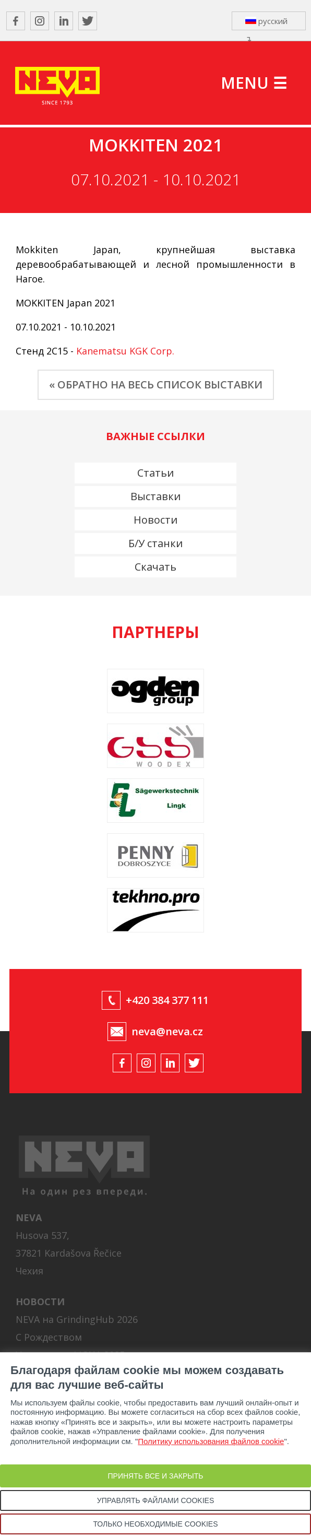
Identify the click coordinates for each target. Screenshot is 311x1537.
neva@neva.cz (167, 1031)
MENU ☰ (254, 82)
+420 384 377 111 (167, 1000)
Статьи (155, 473)
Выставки (155, 496)
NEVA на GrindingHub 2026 (77, 1319)
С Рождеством (49, 1337)
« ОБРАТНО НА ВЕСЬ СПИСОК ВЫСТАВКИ (155, 384)
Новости (155, 520)
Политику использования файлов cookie (211, 1441)
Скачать (155, 567)
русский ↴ (266, 23)
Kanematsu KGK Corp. (125, 351)
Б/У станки (155, 543)
